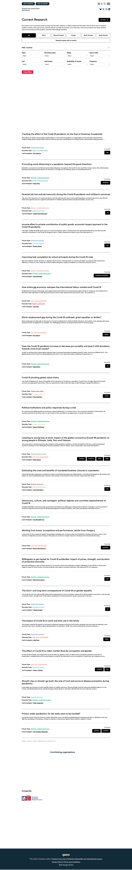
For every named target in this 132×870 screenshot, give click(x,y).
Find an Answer (42, 3)
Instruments (48, 61)
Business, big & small (38, 304)
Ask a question (28, 3)
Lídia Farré (36, 640)
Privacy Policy (57, 862)
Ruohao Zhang (37, 246)
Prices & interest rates (39, 487)
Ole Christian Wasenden (40, 732)
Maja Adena (36, 367)
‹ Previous (40, 741)
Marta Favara (37, 460)
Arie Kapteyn (37, 153)
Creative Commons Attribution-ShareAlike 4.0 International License (76, 859)
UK (107, 213)
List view (104, 20)
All (29, 35)
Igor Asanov (36, 335)
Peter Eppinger (37, 397)
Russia (106, 334)
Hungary (105, 547)
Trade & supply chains (37, 391)
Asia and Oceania (58, 35)
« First (34, 741)
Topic (24, 53)
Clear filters (27, 72)
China (106, 396)
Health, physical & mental (40, 151)
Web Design (63, 865)
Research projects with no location (66, 40)
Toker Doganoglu (38, 703)
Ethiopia (91, 459)
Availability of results (74, 61)
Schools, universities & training (40, 208)
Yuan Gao (36, 307)
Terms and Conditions (72, 862)
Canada (99, 669)
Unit (23, 61)
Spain (106, 639)
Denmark (105, 183)
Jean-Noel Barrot (38, 490)
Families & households (37, 148)
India (99, 459)
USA (107, 152)
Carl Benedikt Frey (38, 520)
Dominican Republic (101, 275)
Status (69, 53)
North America (88, 35)
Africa (43, 35)
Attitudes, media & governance (40, 178)
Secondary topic (50, 53)
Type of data (93, 53)
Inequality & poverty (38, 211)
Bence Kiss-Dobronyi (39, 548)
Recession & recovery (38, 394)
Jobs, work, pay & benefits (39, 301)
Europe (73, 35)
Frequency (93, 61)
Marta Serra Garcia (38, 580)
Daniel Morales (37, 276)
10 (53, 741)
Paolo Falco (36, 184)
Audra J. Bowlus (38, 670)
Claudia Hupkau (38, 610)
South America (103, 35)
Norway (105, 731)
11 (54, 741)
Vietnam (81, 459)
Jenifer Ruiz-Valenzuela (40, 214)
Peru (107, 459)
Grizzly (70, 865)
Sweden (96, 731)
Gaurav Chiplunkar (38, 427)
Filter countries (27, 48)
